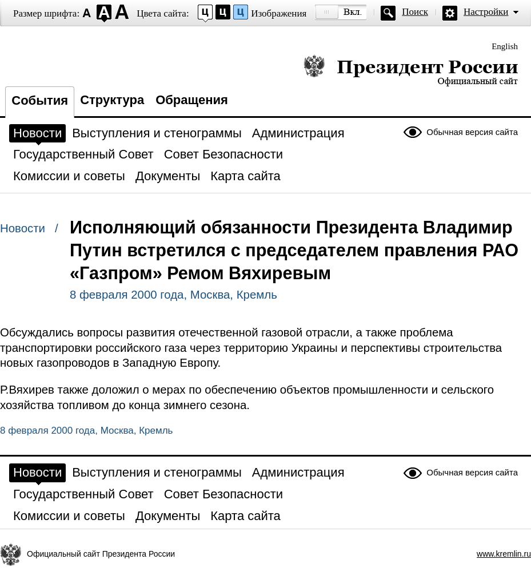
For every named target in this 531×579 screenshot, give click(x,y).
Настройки (486, 11)
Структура (112, 100)
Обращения (191, 100)
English (505, 46)
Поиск (415, 11)
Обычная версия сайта (472, 132)
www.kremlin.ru (504, 553)
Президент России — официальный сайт (411, 70)
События (39, 100)
